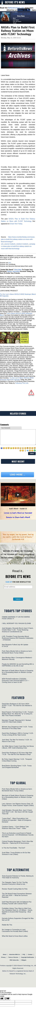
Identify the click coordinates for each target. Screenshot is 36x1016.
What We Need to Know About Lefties (15, 936)
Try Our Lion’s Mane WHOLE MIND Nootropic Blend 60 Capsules (17, 378)
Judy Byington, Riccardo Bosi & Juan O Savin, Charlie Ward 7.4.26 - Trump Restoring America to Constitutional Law (17, 629)
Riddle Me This (7, 925)
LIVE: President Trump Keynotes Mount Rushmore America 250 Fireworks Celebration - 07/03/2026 (17, 638)
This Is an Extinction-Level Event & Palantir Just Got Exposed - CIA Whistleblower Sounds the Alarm (18, 834)
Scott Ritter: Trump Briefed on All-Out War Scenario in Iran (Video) (16, 853)
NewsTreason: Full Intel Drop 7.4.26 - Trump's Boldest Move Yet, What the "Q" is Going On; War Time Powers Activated (17, 713)
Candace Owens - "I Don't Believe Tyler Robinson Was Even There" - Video (15, 827)
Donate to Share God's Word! (18, 517)
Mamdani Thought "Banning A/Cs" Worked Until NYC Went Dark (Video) (16, 721)
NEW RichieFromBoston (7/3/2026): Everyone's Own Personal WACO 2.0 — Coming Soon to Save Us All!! (15, 680)
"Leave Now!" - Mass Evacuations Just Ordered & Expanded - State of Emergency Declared (16, 820)
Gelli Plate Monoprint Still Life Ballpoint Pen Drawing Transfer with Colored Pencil (16, 902)
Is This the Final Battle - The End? (13, 848)
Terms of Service (13, 957)
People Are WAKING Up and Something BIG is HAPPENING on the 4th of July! (18, 665)
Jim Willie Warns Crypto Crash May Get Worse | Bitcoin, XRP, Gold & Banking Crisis (18, 747)
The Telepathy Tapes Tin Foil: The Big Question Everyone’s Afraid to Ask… (15, 883)
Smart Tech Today (16, 224)
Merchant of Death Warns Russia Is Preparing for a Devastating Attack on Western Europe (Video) (17, 672)
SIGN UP (8, 582)
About (4, 954)
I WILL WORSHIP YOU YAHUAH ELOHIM (16, 623)
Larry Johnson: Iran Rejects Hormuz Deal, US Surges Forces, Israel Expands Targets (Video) (18, 804)
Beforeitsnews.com (16, 8)
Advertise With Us (14, 954)
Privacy (3, 957)
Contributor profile (17, 14)
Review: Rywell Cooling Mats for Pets (14, 889)
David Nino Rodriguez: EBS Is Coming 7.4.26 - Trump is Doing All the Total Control (18, 734)
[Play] (18, 494)
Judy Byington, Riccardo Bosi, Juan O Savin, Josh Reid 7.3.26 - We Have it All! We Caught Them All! (17, 812)
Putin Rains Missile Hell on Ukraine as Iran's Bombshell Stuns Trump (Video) (17, 652)
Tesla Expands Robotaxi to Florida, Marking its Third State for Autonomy (18, 877)
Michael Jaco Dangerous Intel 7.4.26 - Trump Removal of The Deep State (17, 727)
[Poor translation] (7, 998)
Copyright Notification (27, 957)
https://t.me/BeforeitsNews (25, 558)
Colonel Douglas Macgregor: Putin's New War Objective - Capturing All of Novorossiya (17, 842)
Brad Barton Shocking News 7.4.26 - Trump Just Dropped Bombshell (17, 766)
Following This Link (21, 383)
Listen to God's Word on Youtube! (18, 513)
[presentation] (18, 593)
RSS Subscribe (14, 960)
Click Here (18, 269)
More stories (26, 14)
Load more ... (17, 474)
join (10, 262)
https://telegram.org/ (27, 554)
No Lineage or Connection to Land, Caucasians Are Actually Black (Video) (15, 930)
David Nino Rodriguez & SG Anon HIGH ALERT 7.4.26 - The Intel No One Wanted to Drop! (17, 705)
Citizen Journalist (13, 271)
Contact (30, 954)
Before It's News (15, 2)
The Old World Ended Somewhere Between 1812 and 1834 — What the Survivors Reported (17, 895)
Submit (18, 599)
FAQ (23, 954)
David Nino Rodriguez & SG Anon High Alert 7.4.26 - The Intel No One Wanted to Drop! (17, 753)
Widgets (23, 960)
